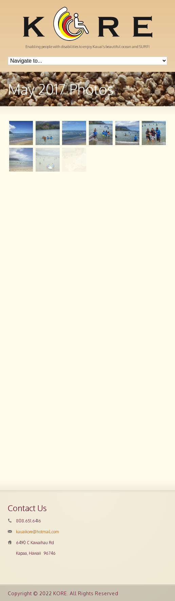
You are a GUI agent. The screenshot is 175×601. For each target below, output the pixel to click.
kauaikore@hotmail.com (37, 531)
